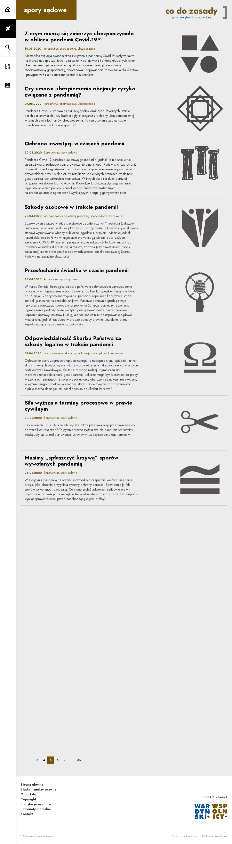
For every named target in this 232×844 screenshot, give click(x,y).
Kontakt (27, 814)
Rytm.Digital (221, 836)
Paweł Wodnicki (189, 836)
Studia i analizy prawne (38, 789)
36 (80, 760)
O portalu (28, 794)
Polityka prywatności (36, 804)
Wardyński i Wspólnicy (42, 836)
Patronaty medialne (36, 809)
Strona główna (32, 784)
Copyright (28, 799)
